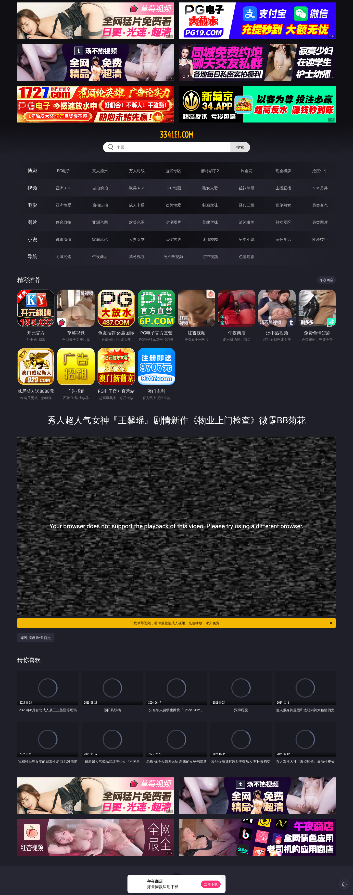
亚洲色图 (100, 222)
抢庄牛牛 (320, 170)
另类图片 (320, 222)
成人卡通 (137, 205)
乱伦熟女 (283, 205)
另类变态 (320, 205)
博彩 (32, 170)
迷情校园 (210, 239)
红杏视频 (210, 256)
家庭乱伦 (100, 239)
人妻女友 (137, 239)
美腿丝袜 (210, 222)
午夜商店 (100, 256)
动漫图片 (173, 222)
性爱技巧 (320, 239)
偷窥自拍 (63, 222)
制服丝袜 (210, 205)
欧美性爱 (173, 205)
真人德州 (100, 170)
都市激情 (63, 239)
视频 (32, 187)
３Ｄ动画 (173, 188)
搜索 (240, 147)
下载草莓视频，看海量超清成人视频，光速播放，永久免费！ (231, 623)
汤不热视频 (173, 256)
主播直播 (283, 188)
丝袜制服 (246, 188)
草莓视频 (137, 256)
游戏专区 (173, 170)
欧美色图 (137, 222)
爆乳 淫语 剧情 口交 (36, 637)
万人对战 (137, 170)
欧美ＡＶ (137, 188)
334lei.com (176, 135)
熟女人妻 (210, 188)
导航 (32, 256)
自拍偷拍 (100, 188)
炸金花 (246, 170)
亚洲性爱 (63, 205)
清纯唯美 (246, 222)
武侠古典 (173, 239)
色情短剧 (246, 256)
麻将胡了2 (210, 170)
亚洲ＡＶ (63, 188)
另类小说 (246, 239)
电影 (32, 205)
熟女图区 (283, 222)
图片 (32, 222)
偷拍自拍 (100, 205)
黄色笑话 (283, 239)
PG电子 (63, 170)
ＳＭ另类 (320, 188)
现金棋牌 (283, 170)
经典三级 (246, 205)
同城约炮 (63, 256)
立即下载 (211, 884)
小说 (32, 239)
